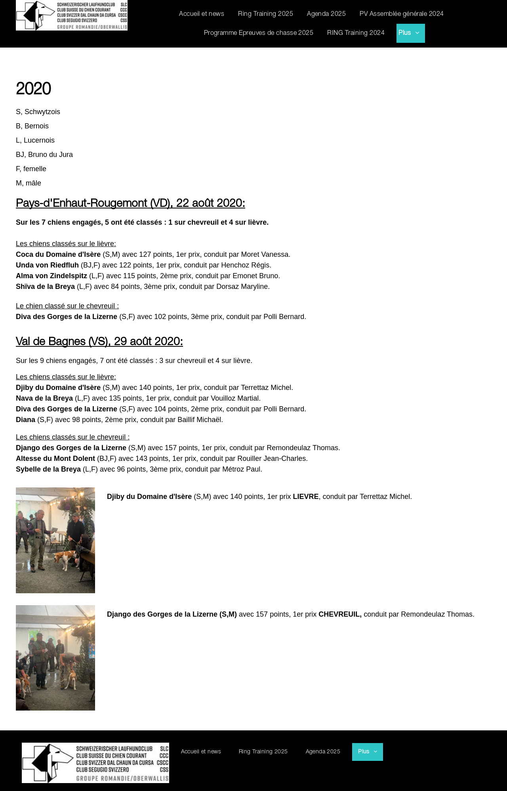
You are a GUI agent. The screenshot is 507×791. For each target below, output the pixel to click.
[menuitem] (206, 14)
